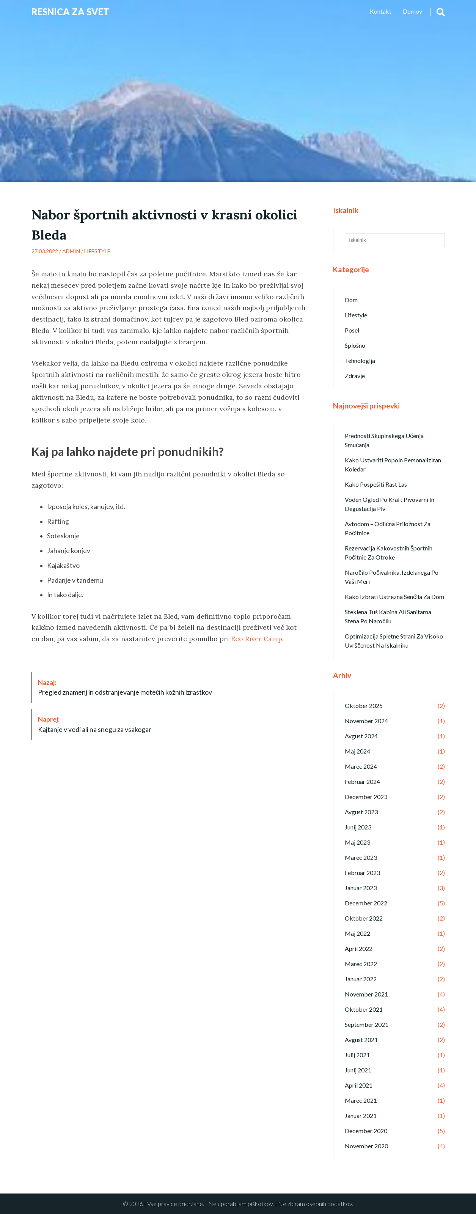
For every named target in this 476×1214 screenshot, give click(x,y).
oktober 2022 (364, 918)
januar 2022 (361, 978)
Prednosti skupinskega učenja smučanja (384, 440)
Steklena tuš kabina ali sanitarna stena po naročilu (388, 616)
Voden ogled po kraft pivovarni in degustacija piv (389, 504)
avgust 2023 (361, 811)
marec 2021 (361, 1100)
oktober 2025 (364, 705)
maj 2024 (357, 751)
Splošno (355, 345)
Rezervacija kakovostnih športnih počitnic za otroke (388, 552)
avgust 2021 (361, 1039)
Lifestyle (97, 251)
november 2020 (366, 1145)
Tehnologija (360, 360)
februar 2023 (362, 872)
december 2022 (366, 903)
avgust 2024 (361, 735)
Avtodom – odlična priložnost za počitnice (387, 528)
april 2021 (358, 1085)
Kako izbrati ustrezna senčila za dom (394, 596)
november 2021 (366, 994)
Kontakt (380, 11)
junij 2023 (358, 827)
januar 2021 (361, 1115)
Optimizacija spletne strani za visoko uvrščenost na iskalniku (394, 640)
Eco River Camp (256, 638)
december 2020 (366, 1130)
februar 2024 (362, 781)
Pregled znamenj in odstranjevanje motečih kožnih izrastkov (125, 687)
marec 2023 (361, 857)
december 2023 (366, 796)
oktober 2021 (364, 1009)
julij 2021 (357, 1054)
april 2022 (358, 948)
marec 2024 (361, 766)
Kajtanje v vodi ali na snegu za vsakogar (94, 724)
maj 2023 (357, 842)
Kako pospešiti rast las (376, 484)
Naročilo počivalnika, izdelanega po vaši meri (391, 577)
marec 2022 (361, 963)
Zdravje (355, 375)
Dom (351, 299)
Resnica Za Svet (70, 11)
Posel (352, 330)
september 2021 (366, 1024)
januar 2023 (361, 887)
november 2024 (366, 720)
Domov (412, 11)
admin (71, 251)
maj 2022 (357, 933)
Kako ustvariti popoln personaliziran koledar (393, 464)
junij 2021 (358, 1070)
